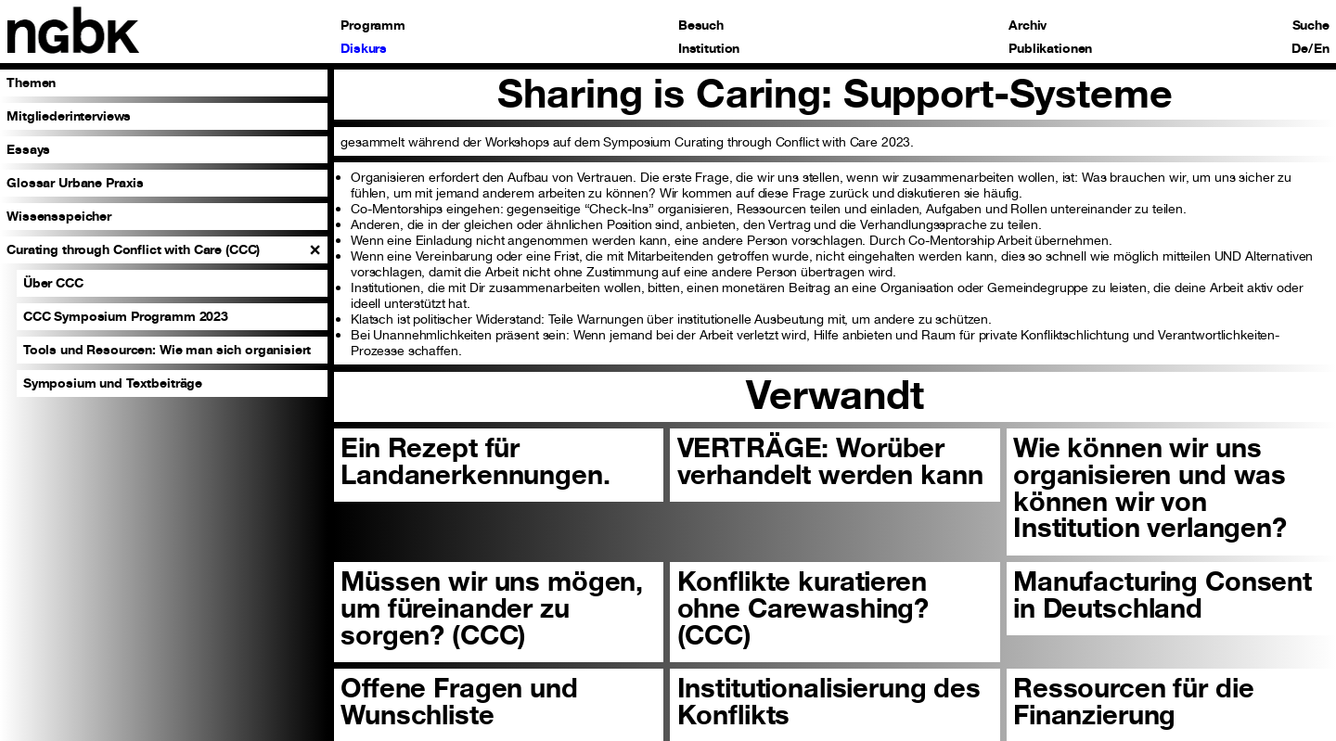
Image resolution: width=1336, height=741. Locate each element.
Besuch (701, 25)
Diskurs (363, 48)
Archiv (1027, 25)
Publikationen (1050, 48)
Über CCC (53, 282)
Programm (372, 25)
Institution (708, 48)
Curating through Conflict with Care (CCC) (133, 249)
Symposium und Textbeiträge (112, 382)
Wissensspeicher (58, 216)
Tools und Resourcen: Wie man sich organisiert (167, 349)
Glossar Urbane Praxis (75, 182)
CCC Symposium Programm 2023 (125, 316)
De (1299, 48)
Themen (31, 82)
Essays (28, 149)
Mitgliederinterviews (68, 115)
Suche (1311, 25)
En (1322, 48)
